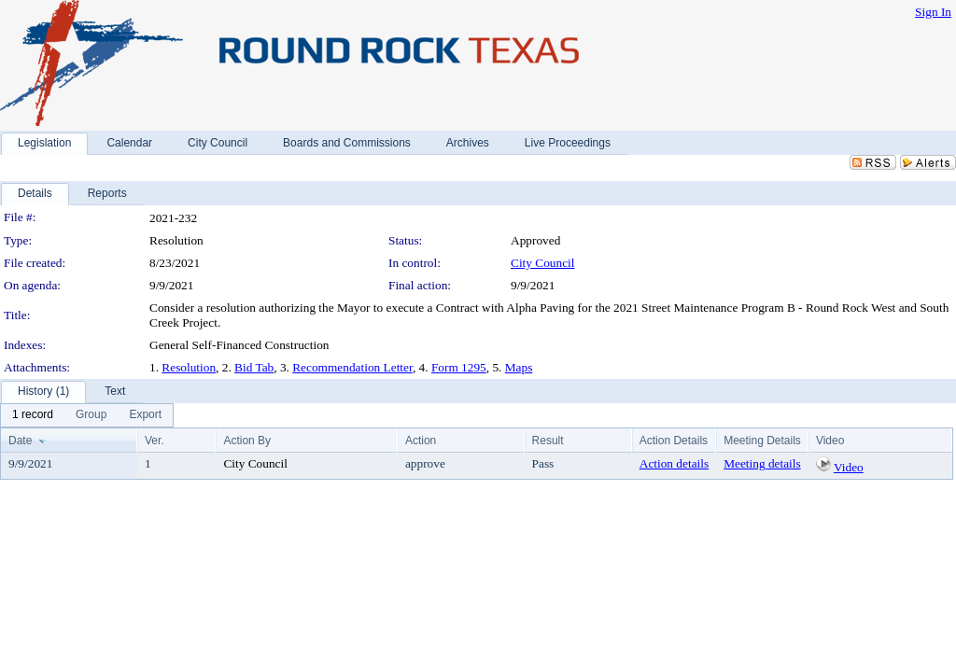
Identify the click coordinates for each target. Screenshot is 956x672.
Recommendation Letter (352, 367)
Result (548, 440)
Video (849, 467)
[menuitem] (32, 415)
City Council (543, 263)
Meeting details (762, 463)
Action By (247, 440)
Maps (519, 367)
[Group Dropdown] (91, 415)
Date (20, 440)
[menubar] (87, 415)
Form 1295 (458, 367)
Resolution (189, 367)
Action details (674, 463)
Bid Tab (254, 367)
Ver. (154, 440)
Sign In (933, 12)
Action (420, 440)
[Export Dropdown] (145, 415)
